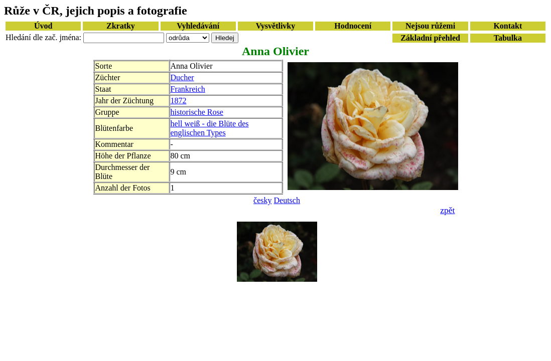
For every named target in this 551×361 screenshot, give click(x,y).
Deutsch (287, 200)
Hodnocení (352, 26)
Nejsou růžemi (430, 26)
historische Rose (197, 112)
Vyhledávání (198, 26)
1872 (179, 100)
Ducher (182, 77)
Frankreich (188, 89)
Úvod (43, 26)
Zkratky (120, 26)
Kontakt (507, 26)
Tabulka (508, 38)
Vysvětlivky (276, 26)
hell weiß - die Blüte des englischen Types (210, 128)
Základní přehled (430, 38)
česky (262, 200)
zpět (447, 210)
